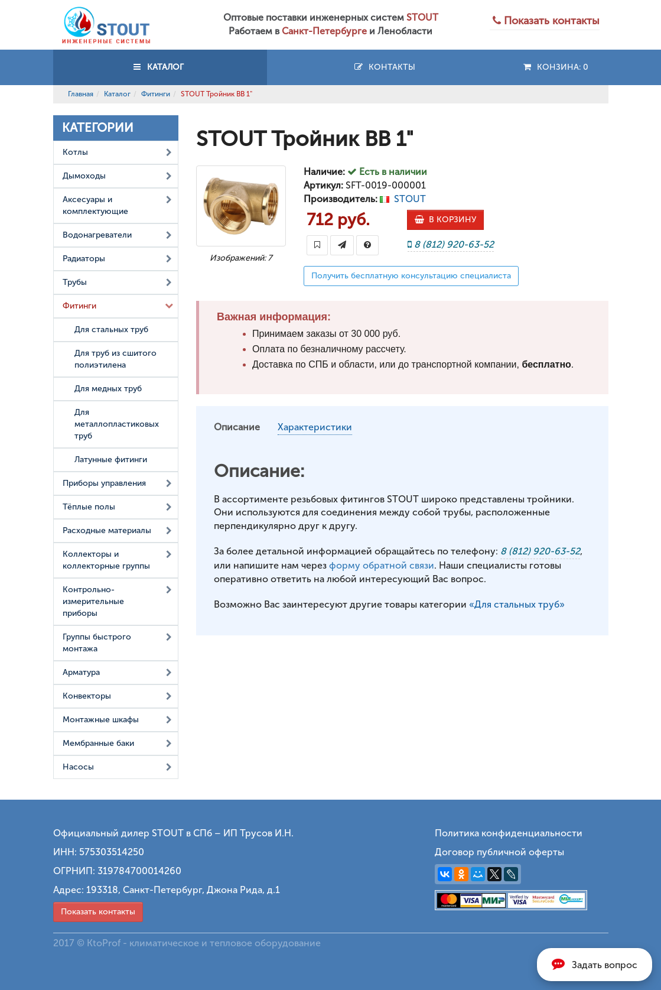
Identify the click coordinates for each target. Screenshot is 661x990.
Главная (80, 94)
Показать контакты (98, 912)
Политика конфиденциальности (508, 833)
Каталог (117, 94)
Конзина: (555, 67)
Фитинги (155, 94)
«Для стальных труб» (517, 604)
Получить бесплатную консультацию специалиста (411, 276)
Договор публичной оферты (499, 852)
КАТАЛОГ (160, 67)
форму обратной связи (381, 565)
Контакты (384, 67)
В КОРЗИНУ (445, 220)
